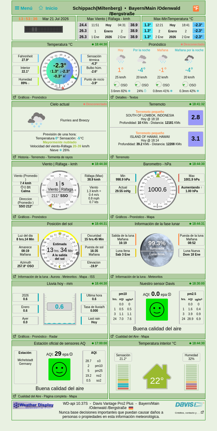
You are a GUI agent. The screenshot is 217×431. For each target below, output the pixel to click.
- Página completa (54, 396)
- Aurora (54, 276)
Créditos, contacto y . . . (189, 412)
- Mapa (150, 217)
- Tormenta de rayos (59, 157)
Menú (25, 8)
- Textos (132, 97)
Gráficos (21, 97)
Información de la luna (30, 276)
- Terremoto (37, 157)
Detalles (117, 97)
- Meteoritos (69, 276)
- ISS (91, 276)
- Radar (53, 336)
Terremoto (119, 157)
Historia (20, 157)
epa (166, 295)
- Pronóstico (38, 97)
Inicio (47, 8)
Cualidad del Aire (124, 336)
